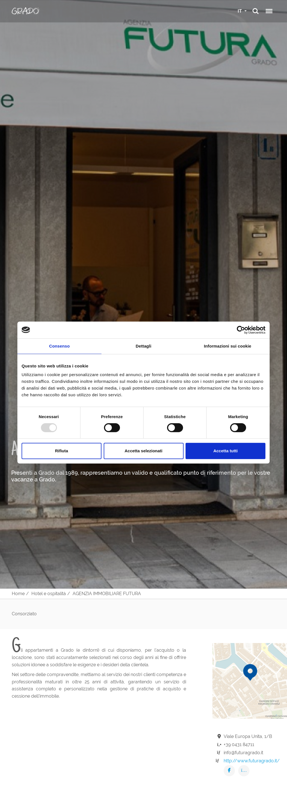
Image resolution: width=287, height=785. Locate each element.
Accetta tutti (225, 450)
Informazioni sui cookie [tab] (227, 346)
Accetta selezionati (143, 450)
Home (18, 593)
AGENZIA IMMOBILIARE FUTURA (107, 593)
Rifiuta (61, 450)
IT (240, 11)
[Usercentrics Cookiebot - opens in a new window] (240, 330)
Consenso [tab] (59, 346)
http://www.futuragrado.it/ (252, 760)
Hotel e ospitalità (48, 593)
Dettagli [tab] (143, 346)
